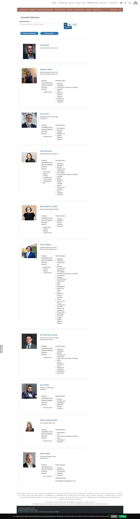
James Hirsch (45, 454)
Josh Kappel (44, 45)
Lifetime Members (60, 9)
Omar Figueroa (45, 245)
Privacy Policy (33, 509)
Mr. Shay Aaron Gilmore (49, 335)
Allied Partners (97, 9)
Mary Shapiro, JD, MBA (48, 206)
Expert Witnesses (79, 9)
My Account (113, 9)
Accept (123, 516)
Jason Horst (44, 114)
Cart (120, 9)
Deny (114, 516)
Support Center (23, 509)
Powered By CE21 (24, 511)
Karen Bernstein (46, 151)
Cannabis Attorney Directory (45, 9)
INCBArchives (24, 9)
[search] (41, 24)
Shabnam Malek (46, 69)
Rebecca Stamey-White (48, 420)
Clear (74, 24)
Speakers (69, 9)
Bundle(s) (32, 9)
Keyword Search (24, 21)
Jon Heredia (44, 385)
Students (88, 9)
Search (67, 27)
